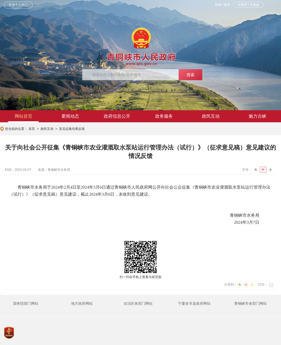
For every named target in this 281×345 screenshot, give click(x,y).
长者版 (254, 4)
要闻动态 (70, 116)
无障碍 (242, 4)
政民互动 (211, 116)
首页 (32, 129)
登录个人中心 (18, 5)
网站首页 (23, 116)
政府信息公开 (117, 116)
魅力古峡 (257, 116)
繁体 (227, 4)
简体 (218, 4)
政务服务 (164, 116)
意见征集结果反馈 (72, 129)
